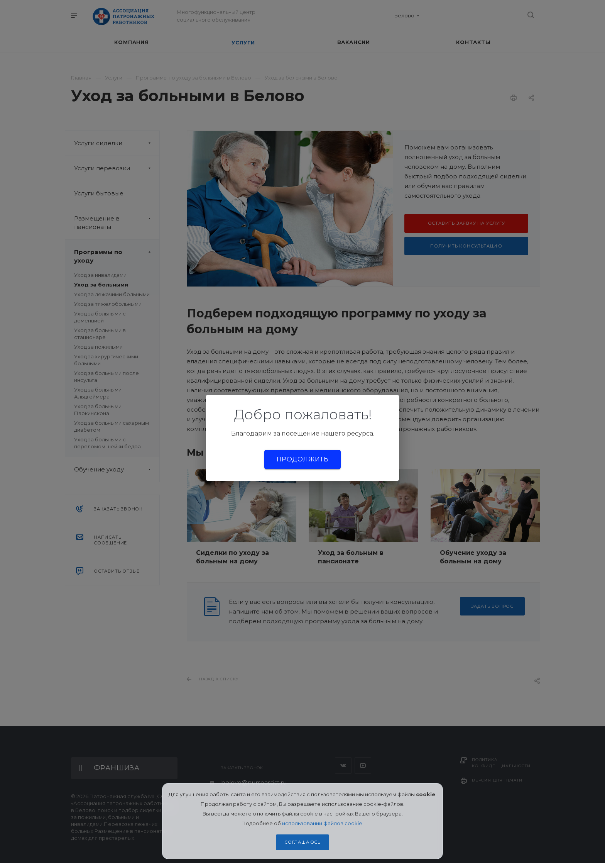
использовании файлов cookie (322, 823)
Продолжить (302, 459)
